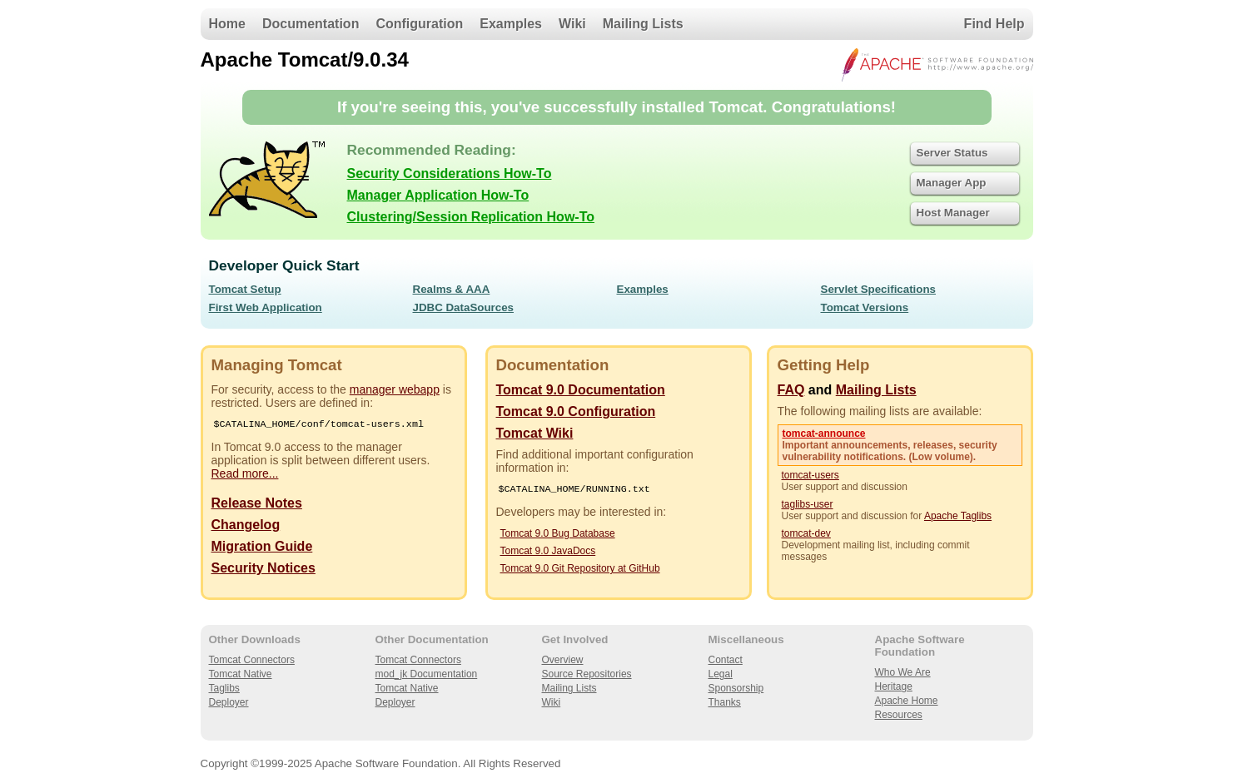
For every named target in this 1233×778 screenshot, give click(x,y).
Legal (720, 674)
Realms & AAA (451, 289)
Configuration (419, 24)
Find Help (994, 24)
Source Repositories (587, 674)
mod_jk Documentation (426, 674)
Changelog (246, 526)
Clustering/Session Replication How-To (471, 217)
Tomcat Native (240, 674)
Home (227, 24)
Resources (898, 715)
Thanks (724, 702)
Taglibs (224, 688)
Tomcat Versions (865, 307)
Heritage (893, 686)
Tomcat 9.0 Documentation (580, 390)
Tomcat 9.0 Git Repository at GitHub (580, 570)
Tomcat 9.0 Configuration (576, 411)
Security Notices (263, 569)
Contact (725, 660)
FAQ (791, 390)
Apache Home (906, 700)
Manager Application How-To (438, 195)
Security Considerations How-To (449, 173)
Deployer (229, 702)
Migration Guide (262, 548)
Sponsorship (736, 688)
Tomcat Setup (245, 289)
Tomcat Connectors (252, 660)
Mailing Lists (643, 24)
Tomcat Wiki (535, 433)
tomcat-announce (824, 433)
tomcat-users (810, 475)
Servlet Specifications (879, 289)
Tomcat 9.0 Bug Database (557, 535)
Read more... (245, 475)
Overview (563, 660)
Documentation (310, 24)
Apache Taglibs (958, 516)
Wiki (572, 24)
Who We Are (903, 672)
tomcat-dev (806, 533)
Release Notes (256, 505)
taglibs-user (807, 504)
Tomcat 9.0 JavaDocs (548, 552)
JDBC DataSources (463, 307)
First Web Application (265, 307)
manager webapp (395, 389)
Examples (511, 24)
